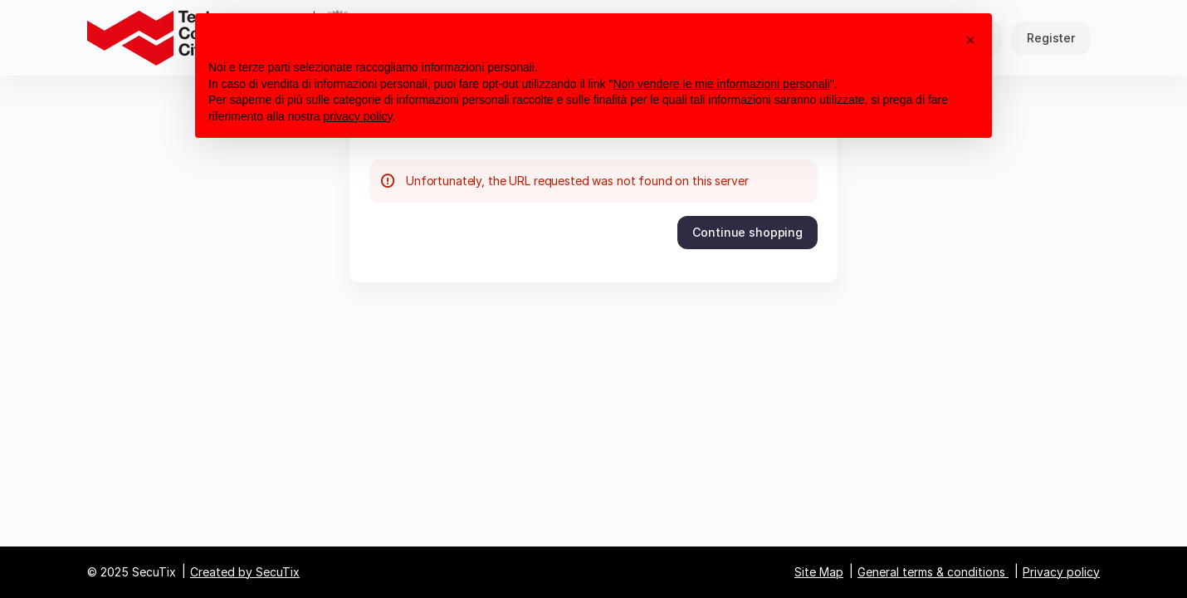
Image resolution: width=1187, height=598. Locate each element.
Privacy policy (1061, 572)
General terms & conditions (931, 572)
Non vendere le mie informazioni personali (721, 84)
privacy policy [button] (358, 116)
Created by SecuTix (245, 572)
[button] (747, 232)
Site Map (818, 572)
